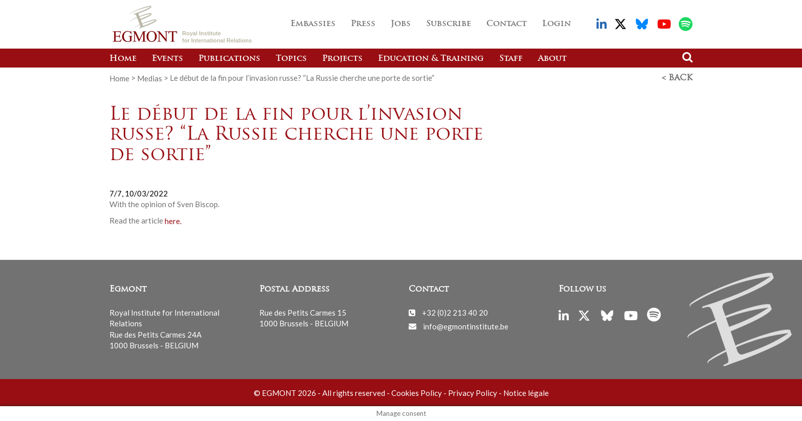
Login (556, 24)
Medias (149, 77)
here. (173, 220)
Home (123, 59)
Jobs (401, 24)
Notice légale (526, 392)
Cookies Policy (416, 392)
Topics (291, 59)
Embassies (313, 24)
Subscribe (448, 24)
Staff (511, 59)
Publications (229, 59)
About (552, 59)
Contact (506, 24)
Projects (342, 59)
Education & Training (431, 59)
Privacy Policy (472, 392)
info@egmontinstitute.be (465, 325)
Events (167, 59)
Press (363, 24)
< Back (677, 78)
